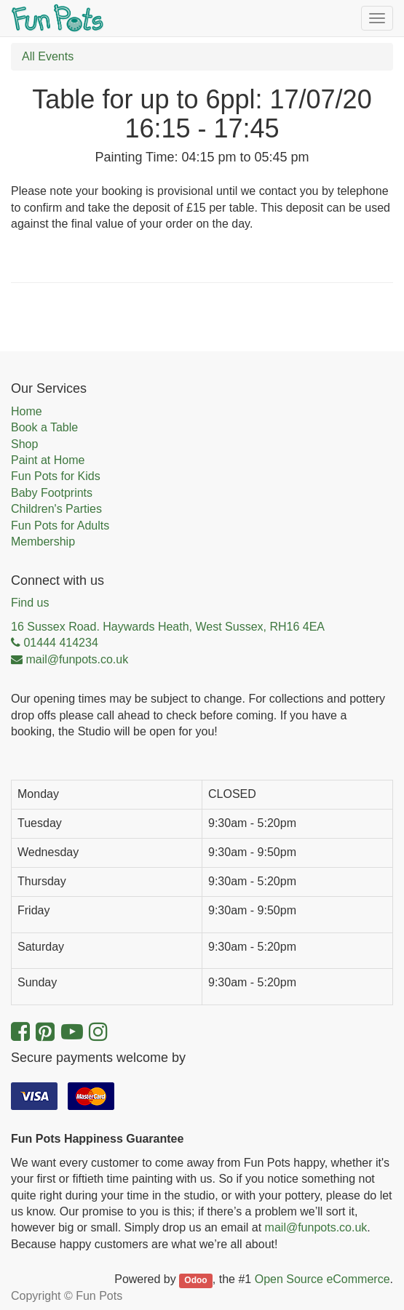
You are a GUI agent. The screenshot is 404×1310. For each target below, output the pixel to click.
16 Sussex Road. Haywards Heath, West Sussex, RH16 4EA (168, 626)
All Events (48, 56)
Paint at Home (47, 460)
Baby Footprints (51, 493)
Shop (24, 444)
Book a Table (44, 427)
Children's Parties (56, 509)
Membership (43, 541)
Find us (30, 602)
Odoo (195, 1280)
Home (26, 411)
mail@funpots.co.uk (316, 1227)
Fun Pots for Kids (55, 476)
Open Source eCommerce (322, 1279)
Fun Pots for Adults (60, 525)
